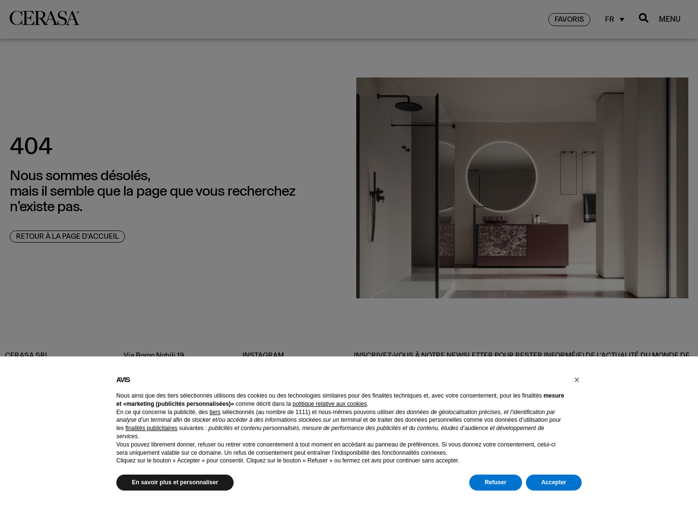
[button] (577, 379)
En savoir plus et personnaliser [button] (175, 482)
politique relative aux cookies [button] (329, 403)
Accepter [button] (553, 482)
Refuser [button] (496, 482)
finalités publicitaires (151, 428)
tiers (215, 412)
